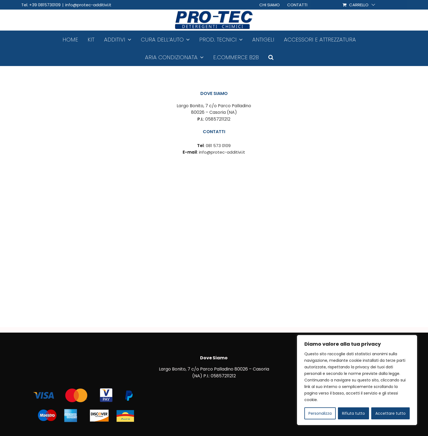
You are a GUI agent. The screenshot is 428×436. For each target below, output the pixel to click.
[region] (357, 380)
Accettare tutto (390, 413)
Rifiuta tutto (353, 413)
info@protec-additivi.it (88, 5)
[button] (271, 57)
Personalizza (320, 413)
